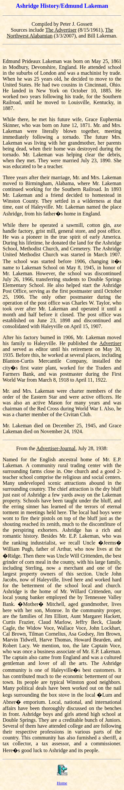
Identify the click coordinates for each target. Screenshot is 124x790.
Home (62, 783)
